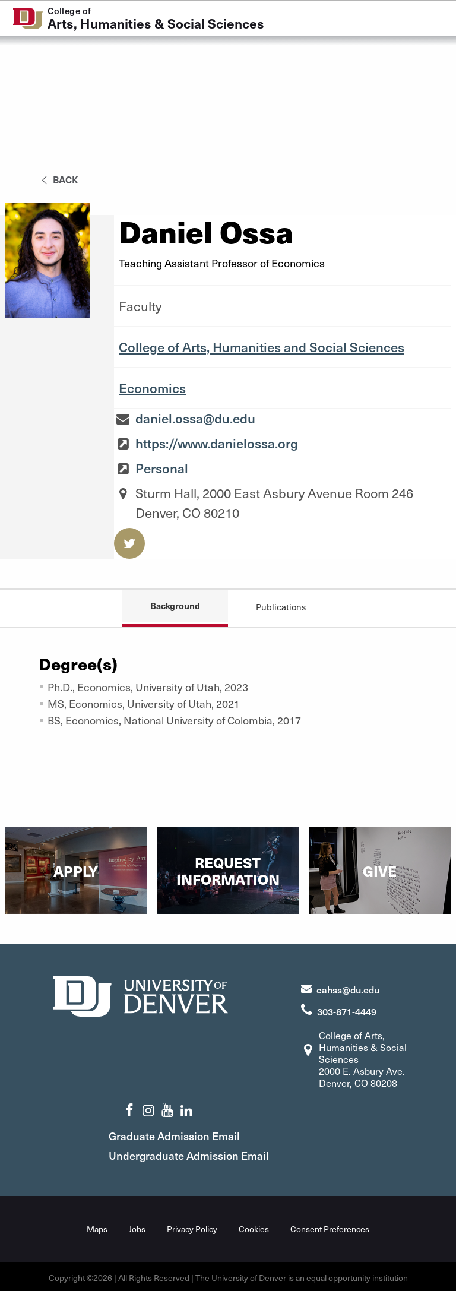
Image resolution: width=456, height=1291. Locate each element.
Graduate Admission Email (192, 1134)
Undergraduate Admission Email (206, 1153)
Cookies (254, 1227)
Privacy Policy (192, 1227)
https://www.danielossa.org (216, 443)
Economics (152, 388)
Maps (97, 1227)
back (57, 179)
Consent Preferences (329, 1227)
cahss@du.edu (347, 987)
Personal (161, 468)
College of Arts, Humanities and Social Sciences (261, 347)
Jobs (137, 1227)
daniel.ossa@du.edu (195, 418)
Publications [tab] (281, 607)
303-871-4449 (346, 1009)
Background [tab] (175, 605)
